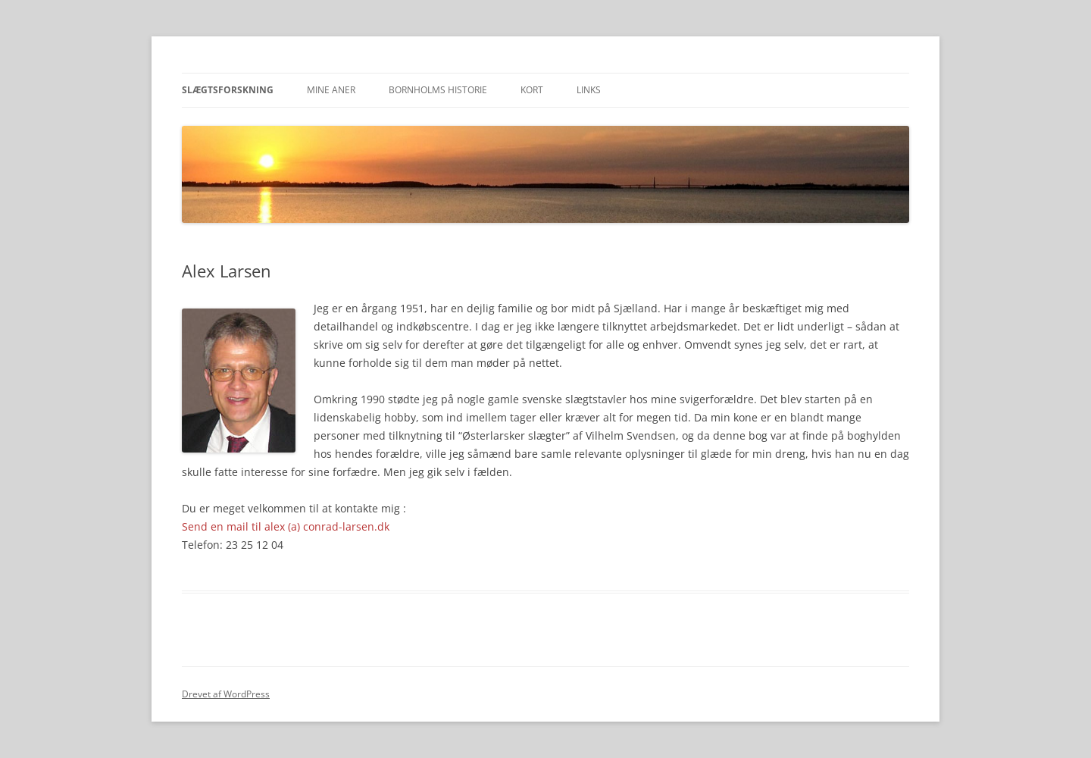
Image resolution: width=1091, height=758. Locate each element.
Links (589, 89)
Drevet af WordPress (226, 694)
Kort (531, 89)
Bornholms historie (438, 89)
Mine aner (331, 89)
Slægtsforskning (228, 89)
